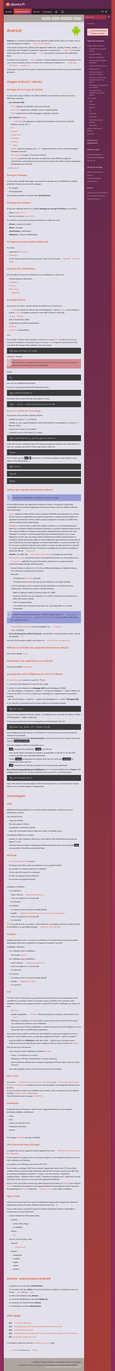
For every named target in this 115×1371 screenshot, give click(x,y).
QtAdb (13, 148)
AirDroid (14, 142)
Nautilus (75, 1043)
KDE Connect (16, 155)
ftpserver (14, 1010)
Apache (33, 60)
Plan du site (91, 161)
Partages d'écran (94, 69)
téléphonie (46, 18)
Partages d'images (95, 54)
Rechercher (108, 16)
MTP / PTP (15, 110)
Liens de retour (92, 181)
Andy (13, 630)
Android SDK (28, 667)
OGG (19, 1292)
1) (21, 121)
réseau (23, 117)
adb (43, 680)
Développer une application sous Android (98, 86)
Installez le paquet (16, 680)
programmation (66, 18)
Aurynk (14, 310)
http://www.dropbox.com (35, 963)
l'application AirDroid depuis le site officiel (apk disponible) (42, 913)
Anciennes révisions (94, 178)
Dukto (15, 145)
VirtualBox (29, 578)
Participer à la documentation (97, 193)
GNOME (18, 312)
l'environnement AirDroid (19, 861)
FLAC (32, 1292)
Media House (20, 1247)
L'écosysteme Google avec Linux (24, 1337)
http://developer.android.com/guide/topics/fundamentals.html (38, 1326)
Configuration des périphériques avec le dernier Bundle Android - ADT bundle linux (46, 1333)
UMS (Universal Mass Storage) (96, 121)
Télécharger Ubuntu (94, 199)
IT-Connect (57, 626)
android (77, 18)
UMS (13, 106)
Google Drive (16, 135)
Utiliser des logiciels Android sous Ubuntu (96, 73)
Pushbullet (15, 138)
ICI (22, 636)
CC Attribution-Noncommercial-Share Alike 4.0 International (63, 1366)
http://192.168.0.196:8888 (51, 927)
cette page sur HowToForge (41, 554)
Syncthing (15, 158)
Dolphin (26, 1189)
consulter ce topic (46, 1189)
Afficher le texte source (95, 172)
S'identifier (91, 23)
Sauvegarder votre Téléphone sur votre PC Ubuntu (97, 93)
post (15, 1017)
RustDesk (12, 326)
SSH (57, 339)
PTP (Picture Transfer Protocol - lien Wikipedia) (36, 1082)
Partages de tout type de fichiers (97, 50)
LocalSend (17, 121)
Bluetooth (15, 168)
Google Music (20, 212)
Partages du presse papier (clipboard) (97, 61)
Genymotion (16, 561)
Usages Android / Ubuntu (95, 46)
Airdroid (12, 285)
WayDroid (13, 525)
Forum (36, 11)
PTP (40, 1096)
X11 (77, 423)
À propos (47, 11)
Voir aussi (90, 134)
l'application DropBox (28, 981)
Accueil (8, 11)
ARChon (12, 558)
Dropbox (14, 131)
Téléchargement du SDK (24, 1330)
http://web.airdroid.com (35, 894)
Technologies (91, 98)
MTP (35, 1096)
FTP (12, 128)
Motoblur (28, 65)
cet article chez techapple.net (58, 640)
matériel (55, 18)
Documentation (22, 11)
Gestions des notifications (98, 66)
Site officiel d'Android (23, 1323)
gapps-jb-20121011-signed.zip (45, 617)
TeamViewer (14, 330)
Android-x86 (16, 626)
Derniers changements (95, 154)
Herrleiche (37, 1343)
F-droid (42, 53)
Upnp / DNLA (30, 216)
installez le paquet (21, 1093)
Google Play (67, 50)
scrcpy (63, 310)
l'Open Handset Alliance (42, 43)
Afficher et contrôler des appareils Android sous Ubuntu (97, 79)
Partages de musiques (96, 57)
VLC (14, 1235)
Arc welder (21, 558)
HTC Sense (17, 65)
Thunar (9, 1186)
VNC (51, 342)
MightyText (15, 292)
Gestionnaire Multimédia (95, 157)
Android (66, 258)
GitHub (19, 316)
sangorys (45, 1343)
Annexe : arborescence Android (94, 129)
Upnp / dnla (93, 125)
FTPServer (34, 1014)
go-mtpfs (33, 1093)
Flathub (34, 1350)
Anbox (11, 514)
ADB (13, 113)
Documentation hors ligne (96, 196)
